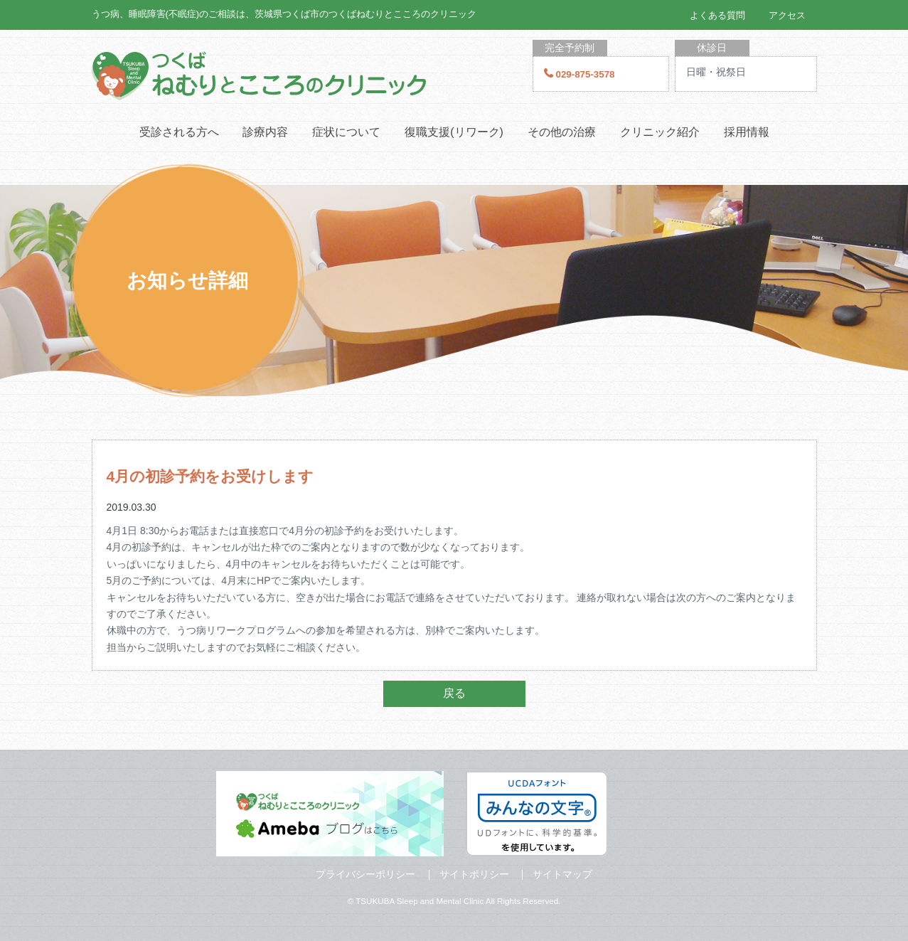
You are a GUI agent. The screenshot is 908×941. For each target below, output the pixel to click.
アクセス (787, 15)
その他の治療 (562, 132)
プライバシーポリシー (365, 874)
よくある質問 (717, 15)
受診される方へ (179, 132)
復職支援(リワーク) (454, 132)
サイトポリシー (474, 874)
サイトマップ (562, 874)
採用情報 (746, 132)
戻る (454, 693)
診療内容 (265, 132)
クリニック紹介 (660, 132)
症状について (346, 132)
